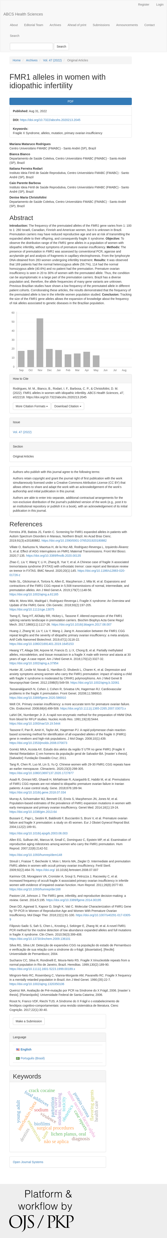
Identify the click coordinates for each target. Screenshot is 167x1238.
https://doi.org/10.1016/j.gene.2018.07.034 (37, 792)
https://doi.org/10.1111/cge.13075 (31, 609)
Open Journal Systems (28, 1162)
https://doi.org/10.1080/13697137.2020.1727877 (41, 773)
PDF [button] (71, 101)
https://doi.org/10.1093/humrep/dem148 (35, 855)
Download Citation (67, 406)
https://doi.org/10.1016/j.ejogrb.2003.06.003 (38, 833)
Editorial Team (33, 25)
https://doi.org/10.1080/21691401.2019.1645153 (41, 644)
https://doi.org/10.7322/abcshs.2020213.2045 (50, 120)
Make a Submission (29, 1021)
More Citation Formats (32, 406)
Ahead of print (77, 25)
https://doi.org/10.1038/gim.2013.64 (33, 811)
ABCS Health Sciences (23, 14)
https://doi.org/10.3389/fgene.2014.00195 (73, 900)
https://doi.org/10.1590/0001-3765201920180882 (74, 540)
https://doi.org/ (45, 870)
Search (14, 35)
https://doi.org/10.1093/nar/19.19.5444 (34, 723)
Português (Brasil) (33, 1058)
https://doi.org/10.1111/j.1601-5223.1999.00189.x (42, 969)
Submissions (101, 25)
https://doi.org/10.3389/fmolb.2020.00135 (53, 555)
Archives (55, 25)
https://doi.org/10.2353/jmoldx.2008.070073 (38, 743)
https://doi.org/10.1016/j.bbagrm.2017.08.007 (81, 624)
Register (143, 4)
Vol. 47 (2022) (52, 60)
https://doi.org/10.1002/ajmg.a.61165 (33, 594)
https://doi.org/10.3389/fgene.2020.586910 (37, 697)
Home (17, 60)
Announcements (127, 25)
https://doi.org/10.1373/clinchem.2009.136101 (39, 939)
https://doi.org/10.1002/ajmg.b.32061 (94, 682)
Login (160, 4)
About (14, 25)
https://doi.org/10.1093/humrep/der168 (35, 889)
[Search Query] (31, 46)
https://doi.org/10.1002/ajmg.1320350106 (36, 984)
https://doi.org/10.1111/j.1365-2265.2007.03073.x (93, 708)
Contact (149, 25)
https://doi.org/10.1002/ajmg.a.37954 (33, 663)
